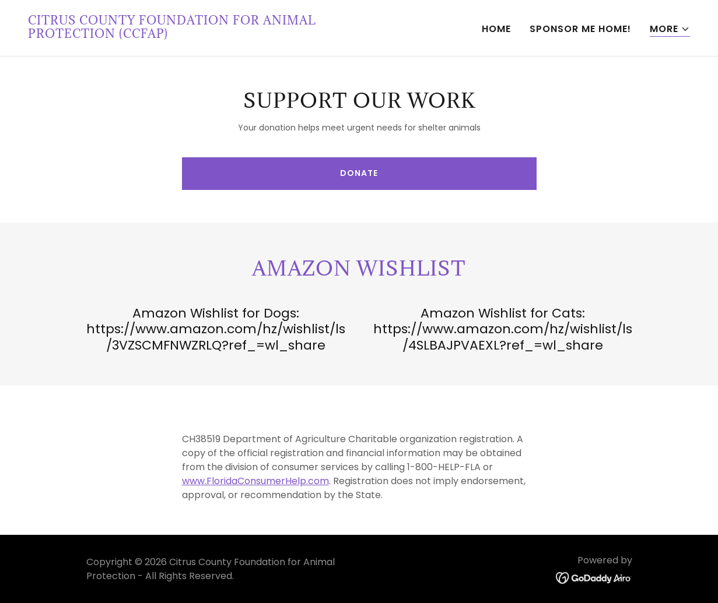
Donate (358, 173)
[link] (189, 34)
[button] (670, 29)
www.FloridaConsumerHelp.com (255, 481)
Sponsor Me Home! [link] (580, 29)
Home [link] (496, 29)
